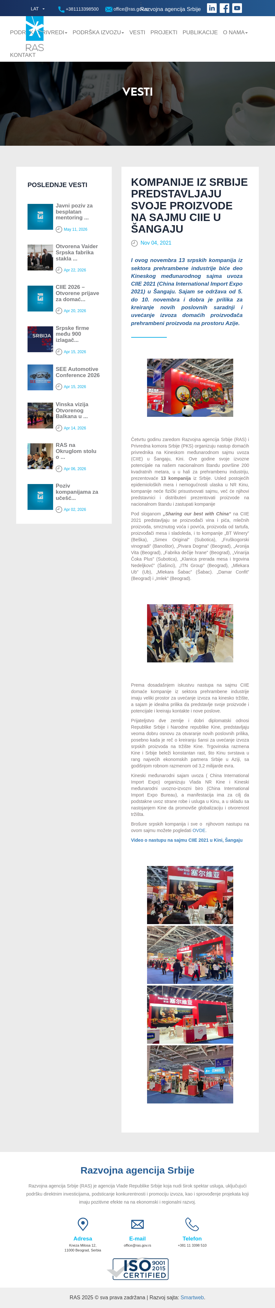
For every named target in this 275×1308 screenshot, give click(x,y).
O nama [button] (235, 32)
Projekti (164, 32)
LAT (35, 8)
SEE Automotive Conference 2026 (78, 372)
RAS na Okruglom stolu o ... (76, 451)
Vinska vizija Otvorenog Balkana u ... (72, 410)
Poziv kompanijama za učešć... (77, 492)
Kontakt (23, 55)
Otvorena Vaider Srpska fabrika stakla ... (77, 252)
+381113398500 (78, 9)
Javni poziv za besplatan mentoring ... (74, 212)
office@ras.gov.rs (127, 9)
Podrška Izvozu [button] (98, 32)
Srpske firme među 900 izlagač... (72, 334)
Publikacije (200, 32)
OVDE (198, 830)
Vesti (137, 32)
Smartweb (192, 1297)
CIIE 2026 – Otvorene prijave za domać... (77, 293)
